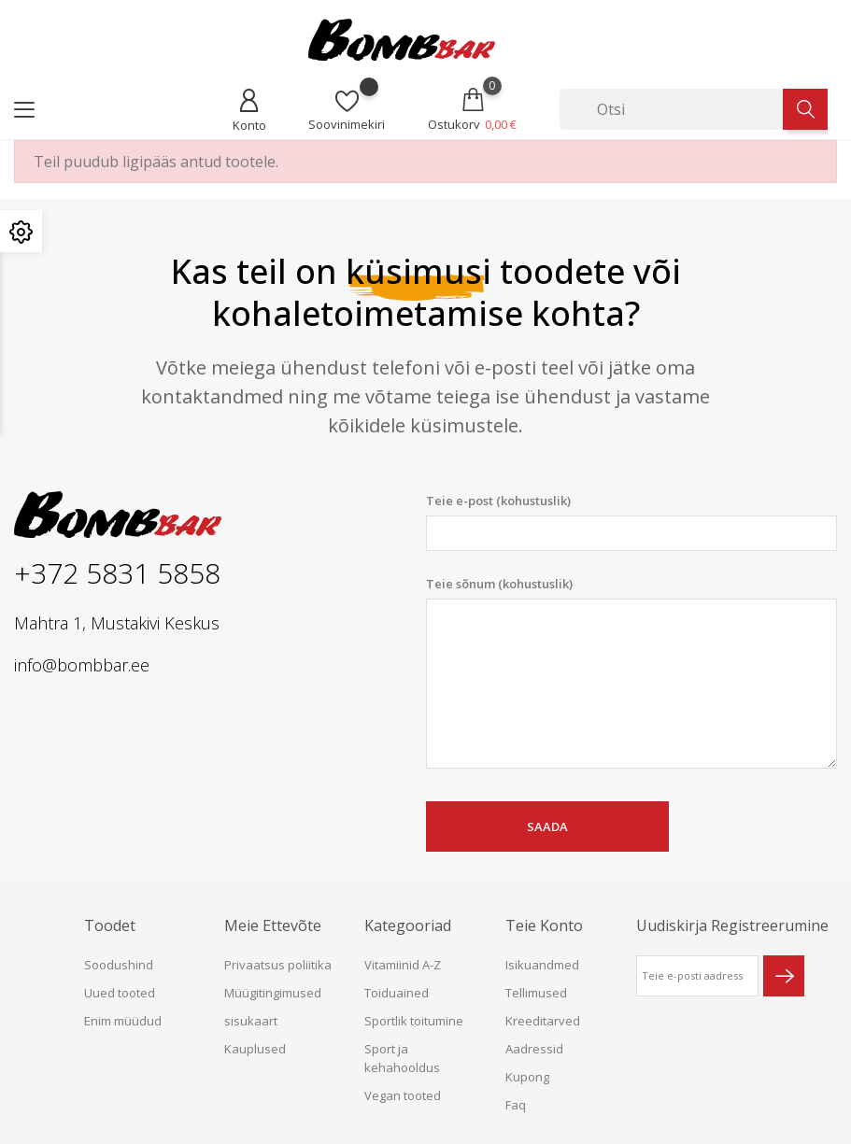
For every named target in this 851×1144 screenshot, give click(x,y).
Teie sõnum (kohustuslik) (632, 672)
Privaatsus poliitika (278, 964)
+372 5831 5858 (117, 573)
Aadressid (534, 1048)
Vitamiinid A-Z (402, 964)
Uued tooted (119, 992)
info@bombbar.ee (81, 665)
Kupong (527, 1076)
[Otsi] (671, 109)
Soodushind (118, 964)
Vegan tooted (402, 1095)
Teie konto (544, 925)
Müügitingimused (272, 992)
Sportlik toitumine (413, 1020)
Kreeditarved (542, 1020)
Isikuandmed (542, 964)
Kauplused (255, 1048)
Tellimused (536, 992)
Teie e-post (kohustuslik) (632, 521)
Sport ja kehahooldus (402, 1058)
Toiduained (396, 992)
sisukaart (250, 1020)
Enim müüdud (123, 1020)
